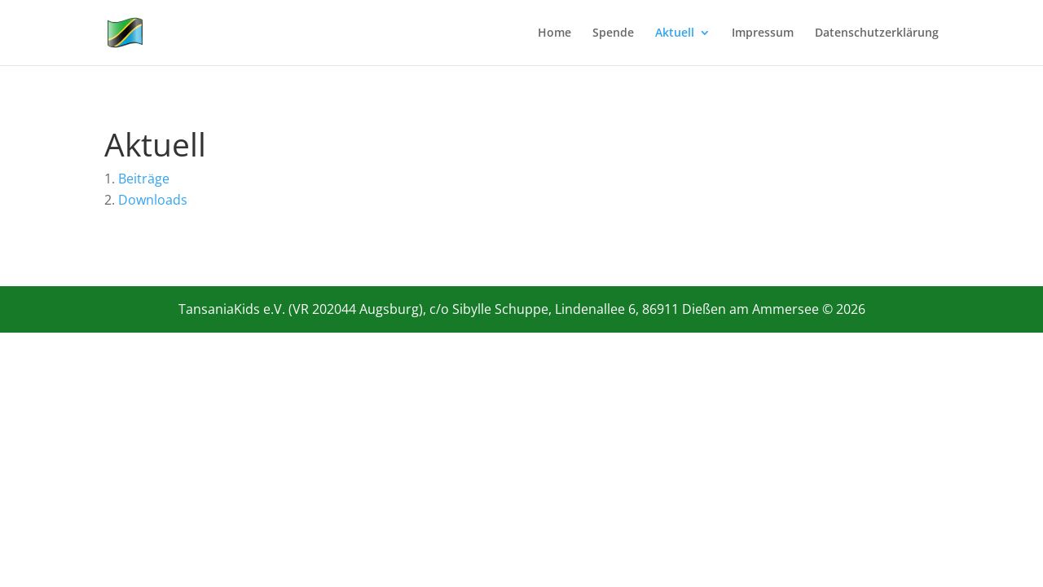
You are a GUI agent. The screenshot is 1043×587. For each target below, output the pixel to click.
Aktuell (674, 33)
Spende (613, 33)
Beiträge (143, 179)
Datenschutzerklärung (877, 33)
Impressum (763, 33)
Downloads (152, 200)
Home (554, 33)
